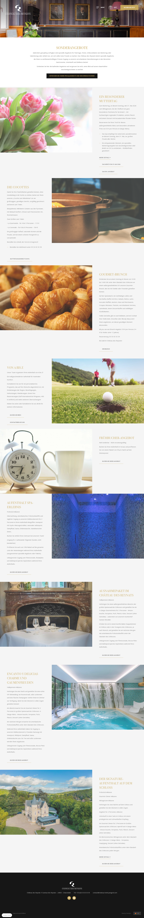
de (138, 913)
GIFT (115, 7)
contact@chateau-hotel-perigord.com (105, 893)
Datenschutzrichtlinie (19, 913)
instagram (74, 898)
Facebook (69, 898)
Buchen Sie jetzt (129, 7)
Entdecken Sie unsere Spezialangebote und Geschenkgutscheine (72, 76)
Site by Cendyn (126, 913)
